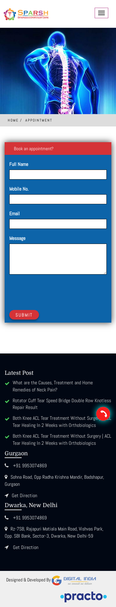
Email (14, 213)
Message (17, 238)
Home (13, 120)
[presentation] (56, 291)
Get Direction (24, 495)
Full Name (18, 164)
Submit (24, 315)
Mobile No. (18, 189)
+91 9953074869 (30, 465)
